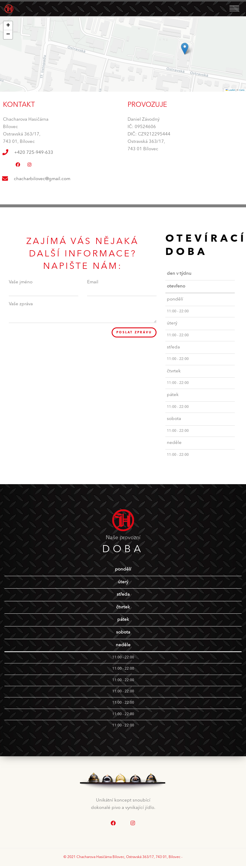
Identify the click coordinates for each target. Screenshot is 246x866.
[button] (184, 49)
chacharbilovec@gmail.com (42, 179)
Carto (242, 90)
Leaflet (230, 90)
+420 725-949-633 (33, 153)
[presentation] (54, 338)
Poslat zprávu (132, 333)
